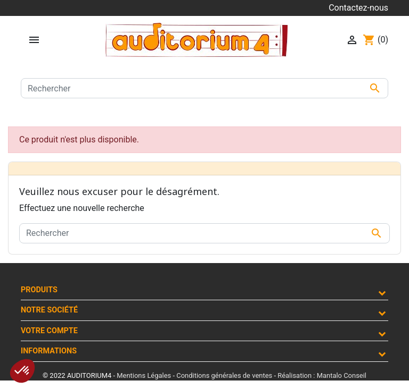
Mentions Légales (144, 375)
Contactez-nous (358, 8)
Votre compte (49, 330)
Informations (49, 351)
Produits (39, 289)
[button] (22, 371)
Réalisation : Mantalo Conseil (321, 375)
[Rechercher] (204, 88)
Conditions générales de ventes (224, 375)
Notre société (49, 310)
